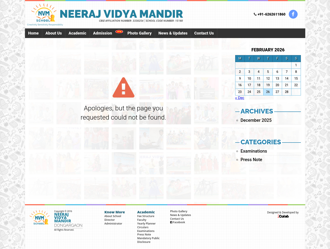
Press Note (251, 159)
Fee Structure (145, 216)
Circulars (142, 227)
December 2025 (256, 120)
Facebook (177, 222)
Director (109, 220)
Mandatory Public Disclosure (148, 240)
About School (112, 216)
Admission (102, 33)
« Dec (239, 98)
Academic (77, 33)
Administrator (113, 223)
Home (33, 33)
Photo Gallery (139, 33)
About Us (54, 33)
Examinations (254, 151)
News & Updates (172, 33)
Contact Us (204, 33)
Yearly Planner (146, 223)
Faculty (141, 220)
